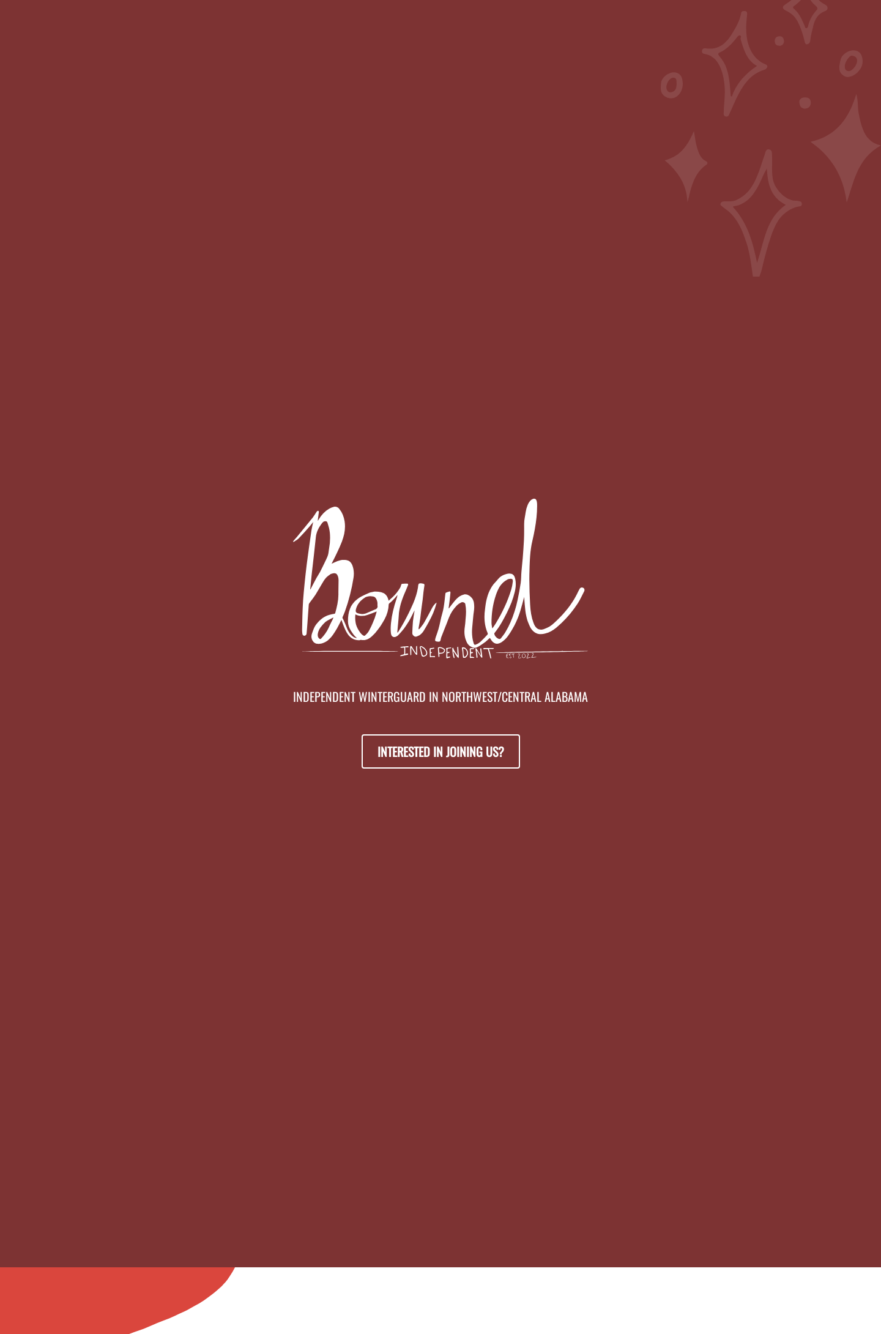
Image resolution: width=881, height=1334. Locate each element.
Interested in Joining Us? (440, 751)
